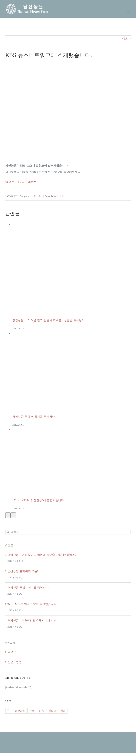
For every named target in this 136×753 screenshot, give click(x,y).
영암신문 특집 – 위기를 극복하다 (33, 416)
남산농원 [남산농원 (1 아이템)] (20, 710)
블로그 (11, 652)
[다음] (13, 515)
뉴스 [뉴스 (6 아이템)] (31, 710)
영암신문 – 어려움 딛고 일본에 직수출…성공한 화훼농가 (48, 320)
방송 (62, 196)
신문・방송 (37, 196)
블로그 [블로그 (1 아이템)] (52, 710)
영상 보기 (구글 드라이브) (21, 182)
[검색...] (68, 531)
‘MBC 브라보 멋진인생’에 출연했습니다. (38, 500)
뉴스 (56, 196)
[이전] (8, 515)
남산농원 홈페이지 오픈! (22, 571)
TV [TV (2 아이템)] (8, 710)
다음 (125, 39)
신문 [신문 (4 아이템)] (63, 710)
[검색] (8, 531)
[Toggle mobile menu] (129, 11)
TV (52, 196)
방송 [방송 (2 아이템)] (41, 710)
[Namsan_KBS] (68, 110)
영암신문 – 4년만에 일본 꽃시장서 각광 (31, 620)
